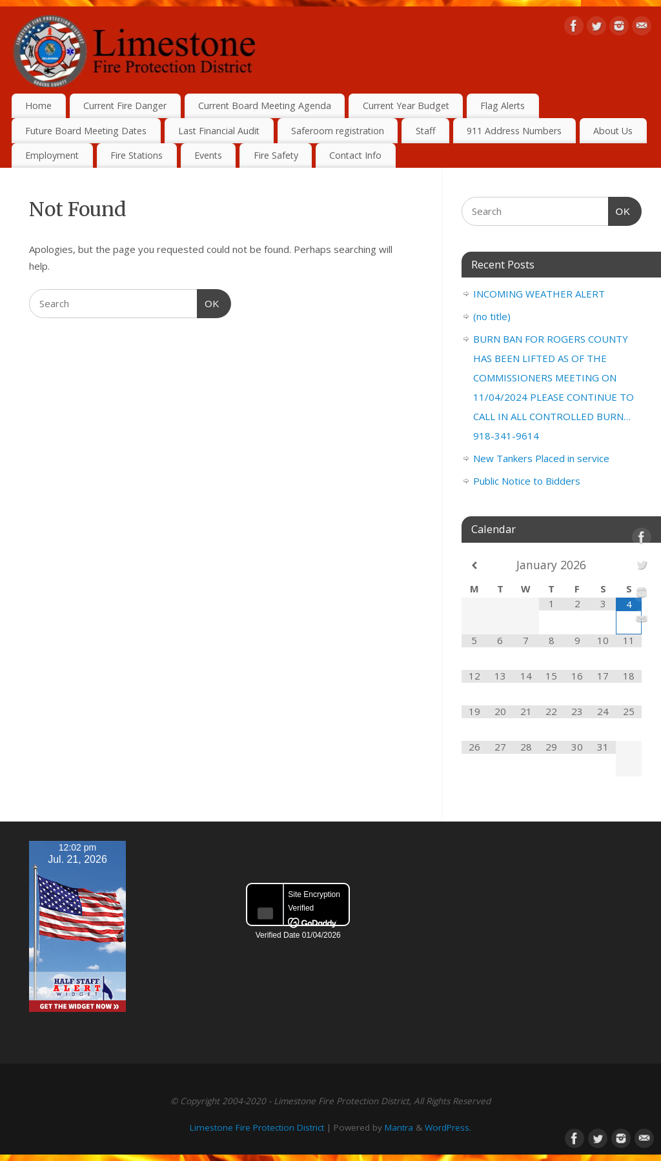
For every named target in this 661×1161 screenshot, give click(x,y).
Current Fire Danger (125, 105)
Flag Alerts (502, 105)
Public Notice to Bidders (526, 480)
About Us (613, 131)
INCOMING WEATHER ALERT (539, 293)
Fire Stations (136, 155)
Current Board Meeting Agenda (264, 105)
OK (208, 302)
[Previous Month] (474, 565)
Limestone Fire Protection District (257, 1127)
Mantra (399, 1127)
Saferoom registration (337, 131)
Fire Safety (276, 155)
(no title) (492, 316)
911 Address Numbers (514, 131)
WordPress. (448, 1127)
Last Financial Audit (218, 131)
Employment (52, 155)
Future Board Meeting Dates (86, 131)
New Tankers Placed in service (541, 458)
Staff (426, 131)
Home (38, 105)
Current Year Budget (406, 105)
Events (208, 155)
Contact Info (355, 155)
